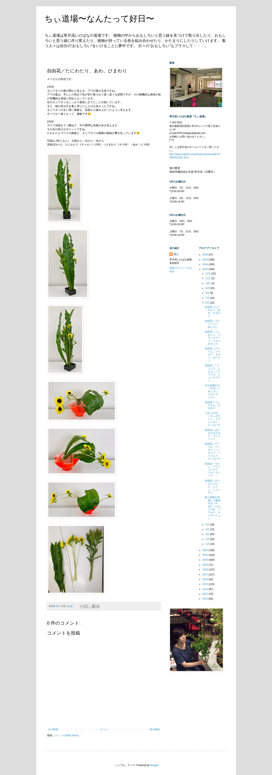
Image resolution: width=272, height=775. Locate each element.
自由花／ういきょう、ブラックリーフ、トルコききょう (212, 337)
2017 (205, 574)
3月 (207, 534)
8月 (207, 292)
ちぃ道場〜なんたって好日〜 (99, 18)
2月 (207, 539)
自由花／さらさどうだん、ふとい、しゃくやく (212, 486)
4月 (207, 529)
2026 (205, 254)
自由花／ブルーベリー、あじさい (212, 323)
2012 (205, 598)
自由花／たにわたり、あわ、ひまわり (212, 312)
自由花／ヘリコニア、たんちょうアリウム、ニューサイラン (212, 373)
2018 (205, 569)
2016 (205, 579)
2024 (205, 264)
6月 (207, 302)
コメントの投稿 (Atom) (66, 735)
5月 (207, 524)
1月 (207, 543)
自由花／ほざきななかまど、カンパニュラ (212, 434)
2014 (205, 589)
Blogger (154, 765)
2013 (205, 593)
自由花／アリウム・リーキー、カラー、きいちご (212, 354)
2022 (205, 550)
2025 (205, 259)
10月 (208, 283)
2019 (205, 564)
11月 (208, 278)
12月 (208, 273)
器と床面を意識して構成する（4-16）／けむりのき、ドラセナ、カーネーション (213, 508)
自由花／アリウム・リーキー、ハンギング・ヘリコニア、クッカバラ (212, 451)
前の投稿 (155, 729)
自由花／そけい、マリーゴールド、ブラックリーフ (212, 469)
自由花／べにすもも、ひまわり (212, 405)
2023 (205, 269)
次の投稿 (53, 729)
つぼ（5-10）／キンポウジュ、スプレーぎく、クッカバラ (212, 419)
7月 (207, 297)
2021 (205, 555)
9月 (207, 288)
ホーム (104, 729)
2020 (205, 559)
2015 (205, 584)
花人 (176, 254)
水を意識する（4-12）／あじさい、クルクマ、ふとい (212, 391)
